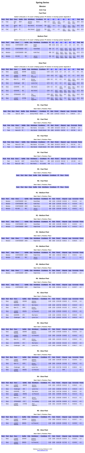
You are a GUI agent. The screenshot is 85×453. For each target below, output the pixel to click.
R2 (53, 19)
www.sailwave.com (42, 450)
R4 (63, 19)
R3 (58, 19)
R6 (73, 19)
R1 (48, 19)
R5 (69, 19)
